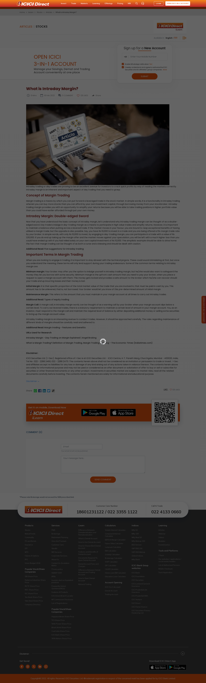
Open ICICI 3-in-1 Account (178, 3)
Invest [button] (63, 3)
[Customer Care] (143, 3)
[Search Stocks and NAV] (137, 3)
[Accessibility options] (149, 3)
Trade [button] (73, 3)
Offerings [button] (109, 3)
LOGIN (158, 3)
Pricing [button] (120, 3)
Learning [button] (96, 3)
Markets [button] (84, 3)
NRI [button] (129, 3)
